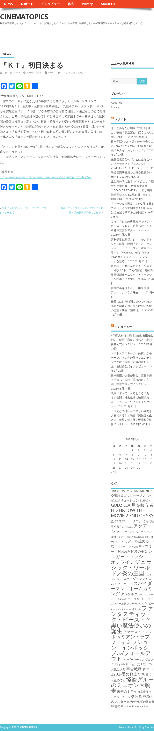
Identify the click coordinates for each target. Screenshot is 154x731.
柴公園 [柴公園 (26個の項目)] (136, 696)
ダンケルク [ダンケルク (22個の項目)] (129, 594)
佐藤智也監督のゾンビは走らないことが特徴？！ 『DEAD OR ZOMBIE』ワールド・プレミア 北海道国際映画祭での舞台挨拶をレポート (132, 168)
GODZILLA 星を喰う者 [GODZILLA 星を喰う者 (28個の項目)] (132, 505)
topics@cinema (11, 72)
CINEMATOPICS (24, 16)
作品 (71, 4)
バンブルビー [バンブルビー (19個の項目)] (145, 603)
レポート (27, 4)
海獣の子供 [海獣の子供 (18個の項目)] (133, 701)
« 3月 (114, 472)
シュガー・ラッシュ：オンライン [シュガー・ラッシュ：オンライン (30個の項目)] (132, 556)
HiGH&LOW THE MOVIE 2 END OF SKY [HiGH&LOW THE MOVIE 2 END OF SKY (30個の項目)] (132, 513)
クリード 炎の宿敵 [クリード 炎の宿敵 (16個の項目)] (128, 546)
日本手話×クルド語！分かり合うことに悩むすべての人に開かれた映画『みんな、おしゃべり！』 (132, 146)
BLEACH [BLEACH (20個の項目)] (145, 500)
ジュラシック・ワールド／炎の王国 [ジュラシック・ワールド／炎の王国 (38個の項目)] (131, 567)
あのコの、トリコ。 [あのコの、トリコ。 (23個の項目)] (127, 521)
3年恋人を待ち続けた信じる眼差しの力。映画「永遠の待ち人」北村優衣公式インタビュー (132, 340)
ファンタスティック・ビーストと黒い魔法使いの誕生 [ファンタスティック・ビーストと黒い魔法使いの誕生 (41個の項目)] (132, 619)
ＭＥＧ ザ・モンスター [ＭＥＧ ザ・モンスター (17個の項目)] (136, 706)
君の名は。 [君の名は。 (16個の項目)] (131, 664)
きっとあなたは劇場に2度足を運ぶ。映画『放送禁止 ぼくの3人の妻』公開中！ (132, 132)
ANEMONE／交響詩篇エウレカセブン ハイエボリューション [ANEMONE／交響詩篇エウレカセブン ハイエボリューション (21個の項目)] (132, 495)
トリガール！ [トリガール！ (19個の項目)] (139, 599)
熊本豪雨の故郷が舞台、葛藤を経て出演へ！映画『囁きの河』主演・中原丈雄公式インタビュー (131, 380)
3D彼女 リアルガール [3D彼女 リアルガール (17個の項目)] (122, 491)
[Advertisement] (80, 37)
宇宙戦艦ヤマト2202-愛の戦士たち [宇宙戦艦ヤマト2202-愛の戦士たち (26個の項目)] (132, 671)
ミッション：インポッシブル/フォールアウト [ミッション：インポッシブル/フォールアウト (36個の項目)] (131, 650)
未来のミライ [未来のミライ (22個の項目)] (127, 691)
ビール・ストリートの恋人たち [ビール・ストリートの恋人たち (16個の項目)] (126, 609)
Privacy (87, 4)
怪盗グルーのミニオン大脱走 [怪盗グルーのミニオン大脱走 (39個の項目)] (132, 685)
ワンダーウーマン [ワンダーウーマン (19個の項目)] (133, 659)
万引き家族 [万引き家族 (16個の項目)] (119, 664)
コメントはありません (73, 72)
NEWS (8, 4)
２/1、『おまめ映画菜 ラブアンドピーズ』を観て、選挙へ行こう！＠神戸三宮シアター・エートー (131, 226)
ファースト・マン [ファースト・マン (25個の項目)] (137, 631)
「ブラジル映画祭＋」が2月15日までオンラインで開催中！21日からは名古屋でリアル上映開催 (132, 208)
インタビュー (50, 4)
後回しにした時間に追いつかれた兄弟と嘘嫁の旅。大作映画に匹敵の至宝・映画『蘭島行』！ (131, 306)
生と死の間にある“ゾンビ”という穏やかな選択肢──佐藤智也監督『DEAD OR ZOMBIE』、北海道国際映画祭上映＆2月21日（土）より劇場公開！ (132, 190)
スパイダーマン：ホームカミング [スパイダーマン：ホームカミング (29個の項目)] (131, 588)
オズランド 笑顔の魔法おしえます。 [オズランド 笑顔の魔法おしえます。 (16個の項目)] (132, 536)
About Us (108, 4)
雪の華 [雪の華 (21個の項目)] (119, 706)
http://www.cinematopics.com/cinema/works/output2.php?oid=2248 (46, 177)
